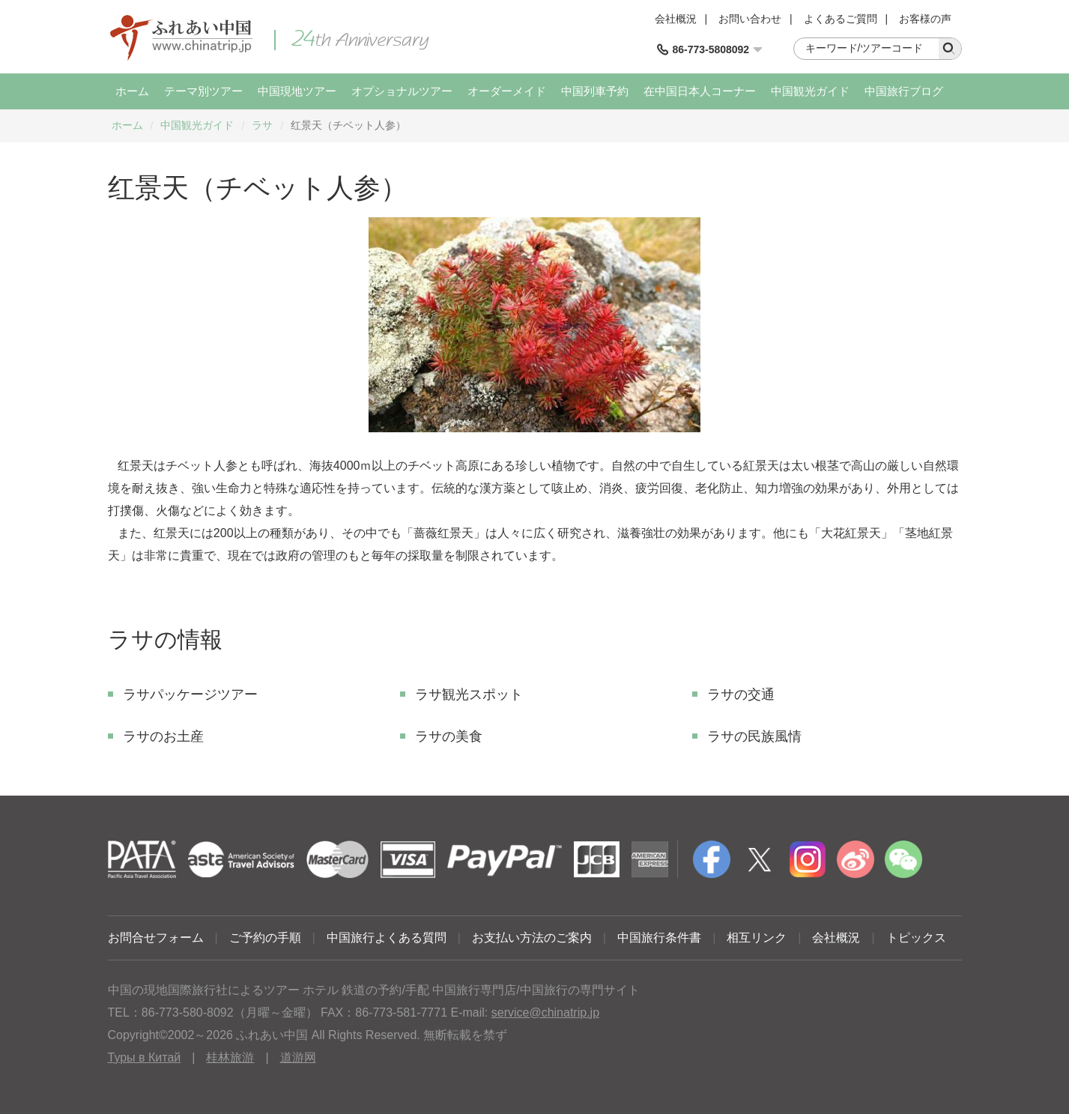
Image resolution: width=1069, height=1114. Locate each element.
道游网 (298, 1057)
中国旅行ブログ (903, 91)
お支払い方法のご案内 (532, 937)
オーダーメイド (506, 91)
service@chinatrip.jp (545, 1012)
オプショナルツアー (401, 91)
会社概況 (676, 19)
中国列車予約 (595, 91)
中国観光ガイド (810, 91)
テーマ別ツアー (203, 91)
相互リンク (757, 937)
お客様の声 (925, 19)
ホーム (132, 91)
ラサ (262, 125)
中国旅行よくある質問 (386, 937)
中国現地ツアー (297, 91)
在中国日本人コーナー (699, 91)
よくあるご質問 (840, 19)
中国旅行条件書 (659, 937)
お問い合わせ (749, 19)
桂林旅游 (230, 1057)
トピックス (916, 937)
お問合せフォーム (156, 937)
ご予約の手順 (265, 937)
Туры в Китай (144, 1057)
